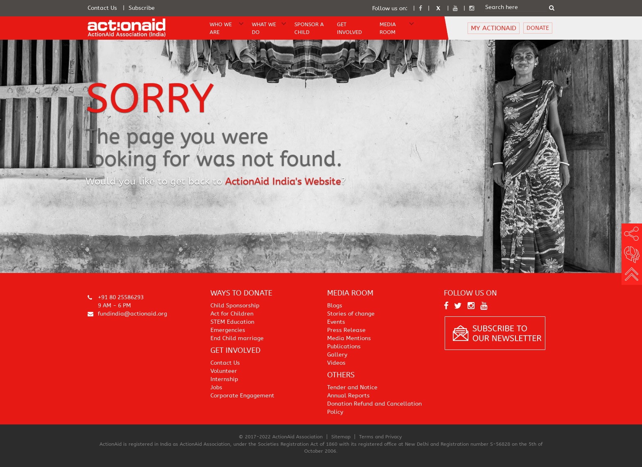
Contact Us (102, 8)
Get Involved (349, 28)
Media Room (388, 28)
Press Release (346, 330)
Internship (224, 379)
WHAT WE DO (264, 28)
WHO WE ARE (221, 28)
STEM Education (232, 321)
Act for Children (231, 313)
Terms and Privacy (380, 437)
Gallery (337, 354)
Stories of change (351, 313)
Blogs (334, 305)
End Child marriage (237, 338)
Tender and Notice (352, 387)
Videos (336, 362)
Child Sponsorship (235, 305)
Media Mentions (349, 338)
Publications (344, 346)
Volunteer (223, 371)
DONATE (538, 28)
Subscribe (142, 8)
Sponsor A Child (309, 28)
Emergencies (227, 330)
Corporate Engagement (242, 395)
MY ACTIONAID (493, 28)
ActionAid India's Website (283, 181)
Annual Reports (348, 395)
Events (336, 321)
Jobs (216, 387)
